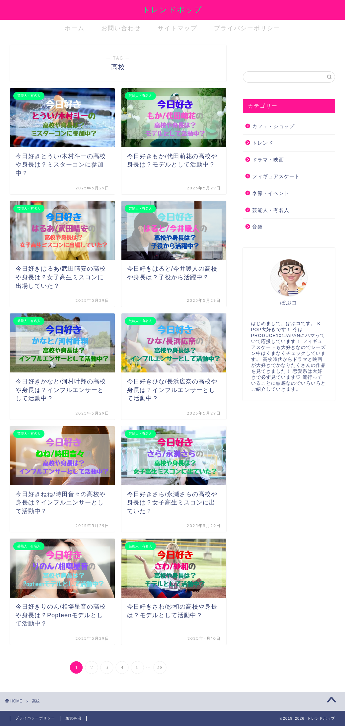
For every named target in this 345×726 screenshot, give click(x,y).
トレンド (262, 143)
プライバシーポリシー (247, 28)
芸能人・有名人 (270, 210)
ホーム (75, 28)
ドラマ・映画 (268, 160)
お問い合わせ (121, 28)
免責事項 (73, 718)
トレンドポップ (172, 9)
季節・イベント (270, 193)
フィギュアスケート (276, 176)
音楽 (257, 227)
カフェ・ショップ (273, 126)
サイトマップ (177, 28)
